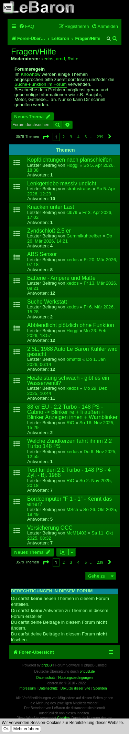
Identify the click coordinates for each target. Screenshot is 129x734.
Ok (6, 728)
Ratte (72, 58)
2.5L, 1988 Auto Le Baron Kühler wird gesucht (72, 351)
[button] (46, 137)
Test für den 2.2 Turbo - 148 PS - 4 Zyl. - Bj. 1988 (69, 472)
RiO (70, 422)
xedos (47, 58)
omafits (73, 359)
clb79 (71, 212)
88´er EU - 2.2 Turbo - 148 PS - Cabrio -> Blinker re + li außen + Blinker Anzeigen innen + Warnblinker (72, 412)
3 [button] (71, 136)
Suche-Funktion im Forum (40, 84)
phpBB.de (87, 671)
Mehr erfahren (26, 728)
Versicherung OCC (50, 528)
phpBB (47, 665)
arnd (60, 58)
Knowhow (30, 74)
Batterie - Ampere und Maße (61, 278)
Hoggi (72, 165)
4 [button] (78, 136)
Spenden (100, 688)
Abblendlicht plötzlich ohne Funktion (70, 325)
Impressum (27, 688)
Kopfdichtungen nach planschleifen (69, 160)
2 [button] (64, 136)
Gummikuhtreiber (83, 235)
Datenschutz (48, 688)
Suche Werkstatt (47, 302)
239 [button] (100, 136)
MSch (72, 509)
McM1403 (76, 533)
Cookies (63, 718)
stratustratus (79, 188)
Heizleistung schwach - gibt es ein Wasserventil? (68, 380)
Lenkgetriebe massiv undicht (61, 183)
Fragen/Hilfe (33, 51)
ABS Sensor (42, 254)
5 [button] (86, 136)
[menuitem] (26, 26)
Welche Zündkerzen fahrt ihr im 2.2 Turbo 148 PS (69, 443)
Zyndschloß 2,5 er (49, 231)
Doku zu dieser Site (75, 688)
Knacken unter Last (50, 207)
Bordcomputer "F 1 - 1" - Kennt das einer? (69, 501)
